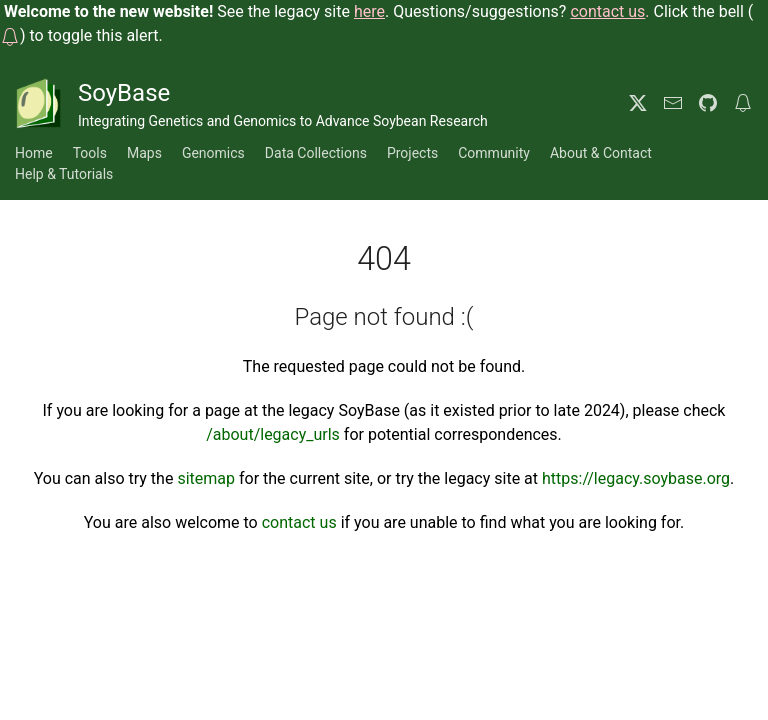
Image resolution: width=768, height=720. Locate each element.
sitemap (206, 478)
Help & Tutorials (64, 174)
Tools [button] (90, 153)
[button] (10, 35)
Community (494, 153)
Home (34, 153)
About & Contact (601, 153)
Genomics (213, 153)
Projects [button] (412, 153)
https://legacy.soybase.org (636, 478)
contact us (299, 522)
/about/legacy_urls (273, 434)
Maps (144, 153)
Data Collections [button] (316, 153)
